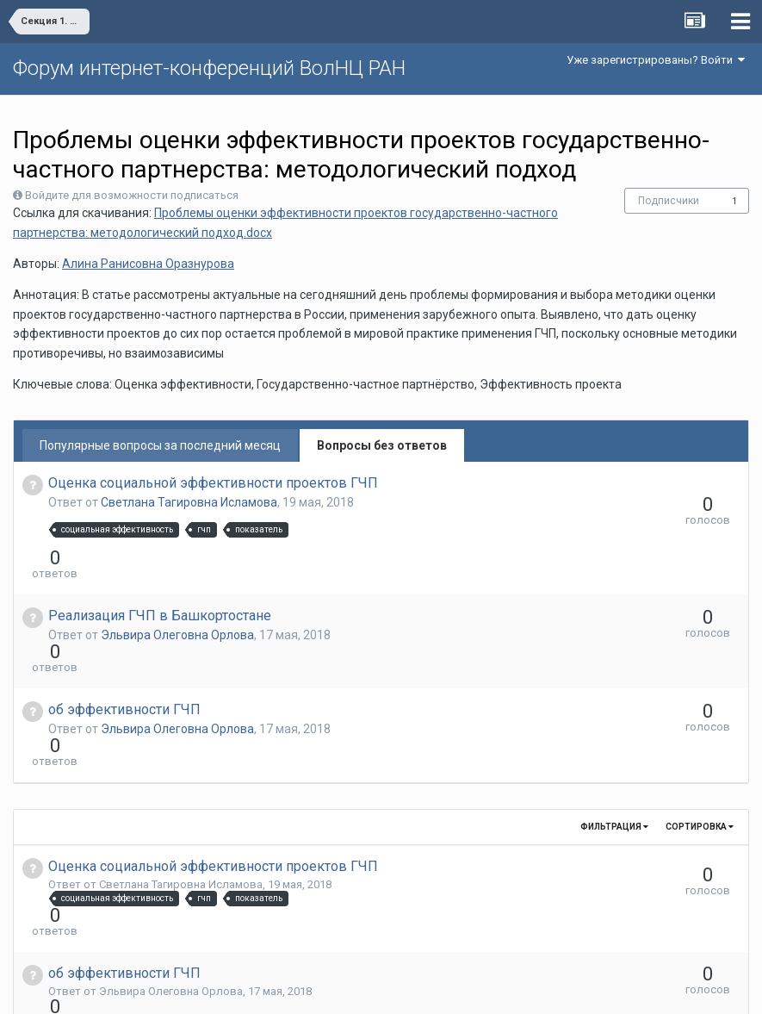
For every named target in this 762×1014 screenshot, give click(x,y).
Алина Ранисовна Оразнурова (148, 264)
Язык (327, 988)
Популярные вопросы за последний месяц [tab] (160, 445)
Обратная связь (407, 988)
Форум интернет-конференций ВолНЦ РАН (209, 68)
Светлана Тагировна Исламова (189, 502)
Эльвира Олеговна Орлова (177, 604)
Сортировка (700, 733)
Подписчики (668, 201)
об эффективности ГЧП (124, 647)
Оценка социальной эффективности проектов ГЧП (213, 483)
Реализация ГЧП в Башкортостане (159, 584)
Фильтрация (614, 733)
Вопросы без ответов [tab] (382, 445)
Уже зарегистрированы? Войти (656, 59)
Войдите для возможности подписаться (132, 195)
